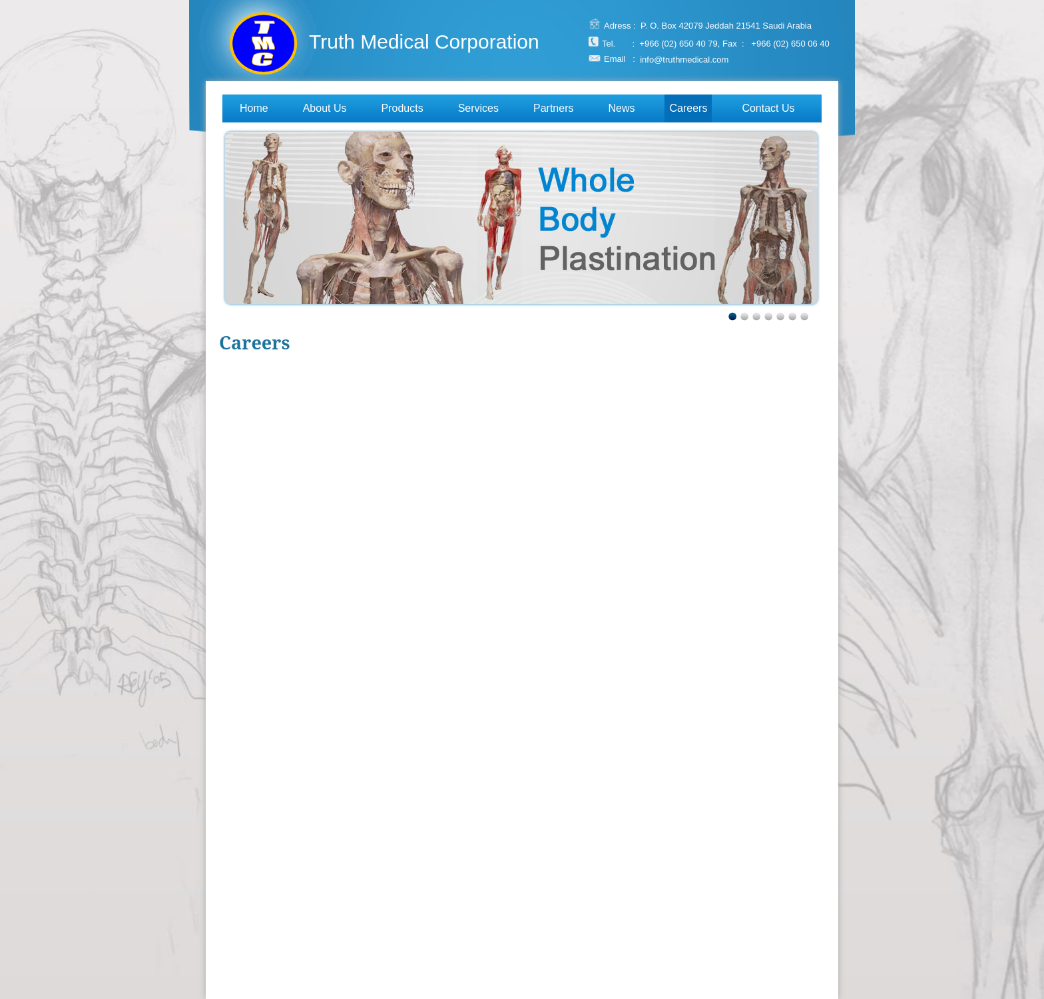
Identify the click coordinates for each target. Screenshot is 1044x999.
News (621, 108)
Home (254, 108)
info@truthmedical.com (684, 59)
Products (402, 108)
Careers (688, 108)
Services (478, 108)
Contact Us (768, 108)
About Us (325, 108)
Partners (553, 108)
